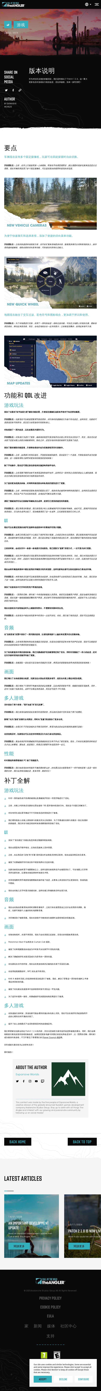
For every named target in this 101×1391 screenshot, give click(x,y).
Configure (83, 1379)
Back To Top (82, 1141)
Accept (43, 1379)
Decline (63, 1379)
